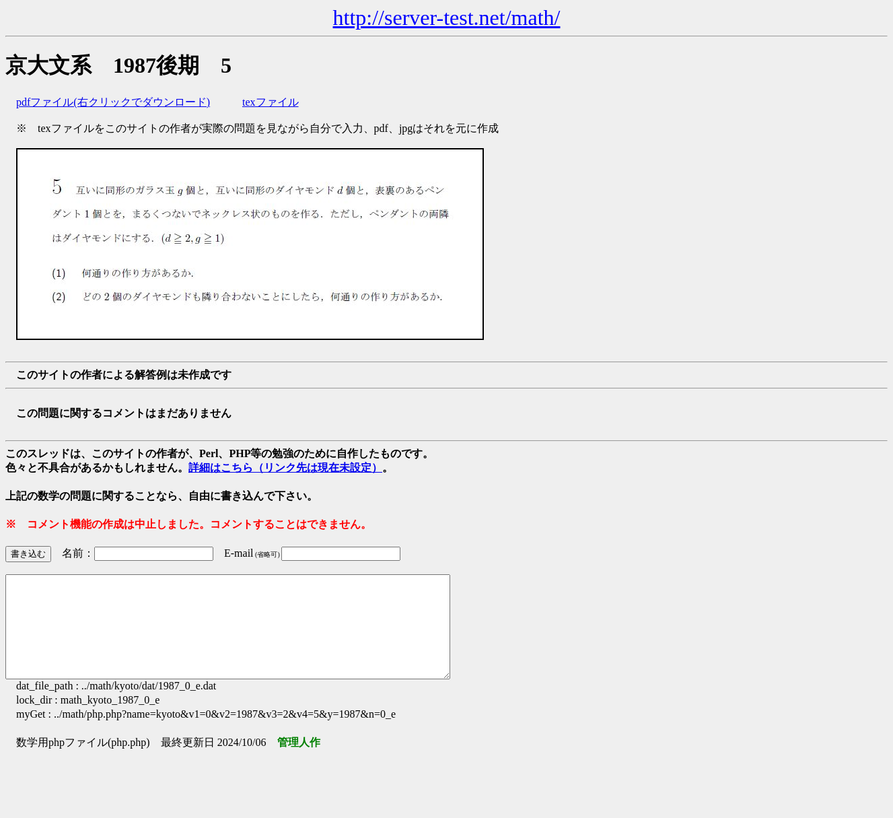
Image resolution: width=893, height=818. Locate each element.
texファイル (270, 102)
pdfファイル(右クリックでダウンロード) (113, 102)
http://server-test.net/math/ (447, 17)
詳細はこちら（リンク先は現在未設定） (285, 467)
